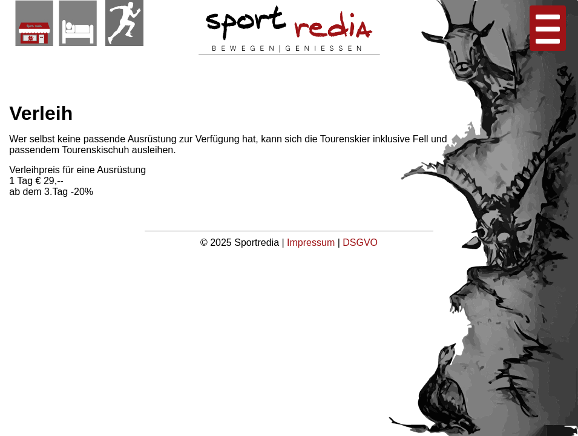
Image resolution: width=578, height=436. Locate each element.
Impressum (312, 242)
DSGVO (360, 242)
